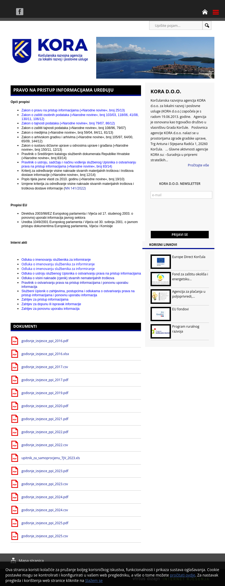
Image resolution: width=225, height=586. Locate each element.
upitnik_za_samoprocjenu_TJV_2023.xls (50, 458)
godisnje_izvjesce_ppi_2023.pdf (44, 471)
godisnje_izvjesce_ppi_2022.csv (44, 445)
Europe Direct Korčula (188, 257)
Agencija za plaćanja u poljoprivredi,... (188, 294)
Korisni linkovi (163, 244)
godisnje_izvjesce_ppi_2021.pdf (44, 419)
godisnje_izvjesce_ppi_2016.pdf (44, 341)
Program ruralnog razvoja (185, 329)
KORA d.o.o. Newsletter (180, 183)
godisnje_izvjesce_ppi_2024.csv (44, 510)
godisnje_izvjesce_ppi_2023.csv (44, 484)
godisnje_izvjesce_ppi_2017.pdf (44, 380)
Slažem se (94, 580)
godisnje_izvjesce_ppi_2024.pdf (44, 497)
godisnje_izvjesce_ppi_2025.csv (44, 536)
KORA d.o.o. (166, 91)
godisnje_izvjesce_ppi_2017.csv (44, 367)
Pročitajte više (198, 165)
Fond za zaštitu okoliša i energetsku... (190, 276)
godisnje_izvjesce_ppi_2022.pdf (44, 432)
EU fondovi (180, 309)
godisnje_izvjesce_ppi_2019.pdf (44, 393)
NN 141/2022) (77, 186)
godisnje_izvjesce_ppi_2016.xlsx (45, 354)
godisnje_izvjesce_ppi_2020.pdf (44, 406)
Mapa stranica (31, 560)
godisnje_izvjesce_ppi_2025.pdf (44, 523)
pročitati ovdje (182, 575)
